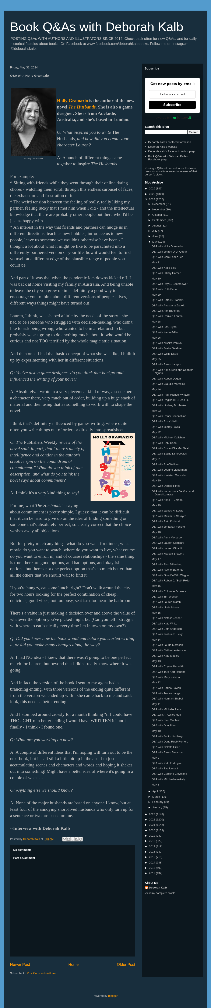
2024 (152, 199)
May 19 (156, 505)
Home (73, 964)
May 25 (156, 359)
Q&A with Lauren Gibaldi (167, 548)
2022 (152, 819)
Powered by (172, 117)
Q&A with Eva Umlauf (165, 768)
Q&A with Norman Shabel (167, 698)
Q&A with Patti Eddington (167, 763)
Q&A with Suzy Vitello (165, 421)
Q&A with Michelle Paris (166, 709)
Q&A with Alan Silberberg (167, 564)
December (159, 204)
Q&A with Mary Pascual (166, 677)
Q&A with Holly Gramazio (167, 246)
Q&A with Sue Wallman (166, 464)
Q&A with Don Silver (164, 725)
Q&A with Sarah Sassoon (167, 752)
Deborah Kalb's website (162, 146)
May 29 (156, 294)
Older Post (126, 964)
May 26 (156, 337)
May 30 (156, 278)
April (155, 791)
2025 (152, 194)
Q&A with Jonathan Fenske (168, 526)
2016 (152, 851)
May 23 (156, 410)
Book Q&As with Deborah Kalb (96, 27)
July (155, 230)
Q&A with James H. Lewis (167, 510)
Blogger (112, 995)
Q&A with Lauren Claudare (168, 542)
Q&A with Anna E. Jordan (167, 500)
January (157, 807)
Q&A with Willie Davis (165, 353)
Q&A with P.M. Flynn (164, 326)
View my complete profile (160, 893)
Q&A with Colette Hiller (166, 747)
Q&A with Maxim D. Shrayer (169, 516)
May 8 (155, 784)
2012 (152, 873)
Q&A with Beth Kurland (166, 521)
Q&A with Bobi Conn (164, 443)
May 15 (156, 612)
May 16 (156, 585)
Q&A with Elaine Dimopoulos (169, 453)
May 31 (156, 262)
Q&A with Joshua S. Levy (167, 634)
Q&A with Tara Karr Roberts (168, 671)
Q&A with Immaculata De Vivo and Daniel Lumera (173, 493)
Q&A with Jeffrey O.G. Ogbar (169, 251)
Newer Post (20, 964)
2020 (152, 830)
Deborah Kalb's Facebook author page (171, 151)
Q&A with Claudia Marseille (168, 383)
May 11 (156, 704)
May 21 (156, 459)
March (156, 796)
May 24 (156, 389)
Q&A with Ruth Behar (165, 289)
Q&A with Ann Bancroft (166, 310)
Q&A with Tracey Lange (166, 693)
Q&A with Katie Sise (164, 267)
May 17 (156, 559)
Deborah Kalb (158, 887)
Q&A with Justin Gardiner (167, 348)
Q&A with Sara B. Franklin (167, 300)
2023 (152, 814)
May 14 (156, 639)
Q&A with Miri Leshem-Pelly (169, 779)
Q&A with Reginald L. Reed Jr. (170, 400)
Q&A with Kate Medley (165, 655)
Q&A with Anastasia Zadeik (168, 305)
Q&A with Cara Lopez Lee (167, 257)
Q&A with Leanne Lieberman (169, 469)
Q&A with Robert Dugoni (167, 378)
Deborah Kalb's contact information (169, 142)
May (155, 241)
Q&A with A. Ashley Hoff (166, 714)
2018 (152, 841)
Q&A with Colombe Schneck (169, 591)
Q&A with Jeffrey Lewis (166, 426)
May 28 (156, 321)
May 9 (155, 757)
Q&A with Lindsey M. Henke (169, 405)
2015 (152, 857)
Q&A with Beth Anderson (167, 628)
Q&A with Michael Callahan (168, 437)
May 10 (156, 731)
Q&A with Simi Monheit (166, 720)
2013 (152, 867)
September (159, 220)
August (157, 225)
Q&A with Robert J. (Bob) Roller (171, 580)
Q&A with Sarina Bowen (166, 688)
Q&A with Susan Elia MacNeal (170, 448)
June (155, 236)
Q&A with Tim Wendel (165, 596)
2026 (152, 188)
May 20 (156, 480)
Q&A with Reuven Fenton (167, 316)
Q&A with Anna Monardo (167, 537)
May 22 (156, 432)
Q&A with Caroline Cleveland (169, 773)
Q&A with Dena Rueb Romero (170, 741)
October (157, 214)
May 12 (156, 682)
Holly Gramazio (72, 100)
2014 (152, 862)
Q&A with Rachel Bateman (168, 569)
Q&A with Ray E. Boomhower (169, 283)
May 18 (156, 532)
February (158, 802)
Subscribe (172, 105)
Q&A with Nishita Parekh (167, 343)
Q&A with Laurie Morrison (167, 645)
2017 (152, 846)
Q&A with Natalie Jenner (167, 618)
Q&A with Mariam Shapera (168, 553)
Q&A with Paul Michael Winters (171, 394)
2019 (152, 835)
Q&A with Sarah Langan (166, 364)
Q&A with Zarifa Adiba (165, 332)
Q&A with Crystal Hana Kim (168, 666)
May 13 (156, 661)
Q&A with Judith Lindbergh (168, 736)
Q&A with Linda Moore (165, 607)
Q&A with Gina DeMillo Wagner (171, 575)
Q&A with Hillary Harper (166, 273)
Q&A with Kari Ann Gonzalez (169, 475)
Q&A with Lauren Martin (166, 601)
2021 (152, 824)
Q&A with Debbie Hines (166, 485)
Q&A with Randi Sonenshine (169, 416)
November (159, 209)
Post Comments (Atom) (41, 973)
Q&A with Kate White (164, 623)
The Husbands (82, 107)
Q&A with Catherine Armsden (169, 650)
